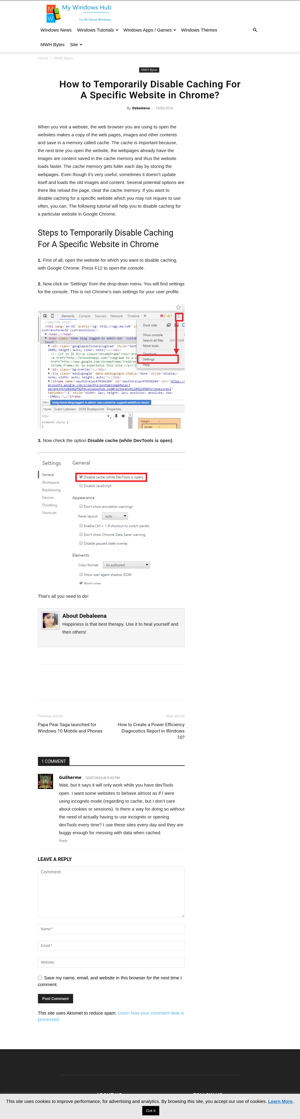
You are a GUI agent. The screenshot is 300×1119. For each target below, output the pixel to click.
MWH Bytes (53, 44)
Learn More (280, 1101)
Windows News (56, 29)
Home (43, 58)
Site (76, 44)
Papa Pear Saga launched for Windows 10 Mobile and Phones (70, 728)
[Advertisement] (227, 166)
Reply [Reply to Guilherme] (63, 840)
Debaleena (141, 108)
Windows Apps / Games (149, 29)
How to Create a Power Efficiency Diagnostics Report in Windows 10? (151, 731)
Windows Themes (199, 29)
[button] (255, 30)
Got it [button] (150, 1110)
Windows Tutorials (98, 29)
